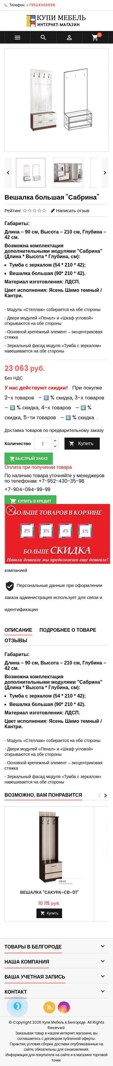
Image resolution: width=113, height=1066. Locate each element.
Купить (81, 443)
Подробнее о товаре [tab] (67, 630)
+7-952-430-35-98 (61, 481)
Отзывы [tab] (16, 640)
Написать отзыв (72, 210)
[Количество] (43, 444)
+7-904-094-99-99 (27, 489)
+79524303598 (40, 5)
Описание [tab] (18, 630)
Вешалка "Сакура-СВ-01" (49, 892)
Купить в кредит (30, 501)
